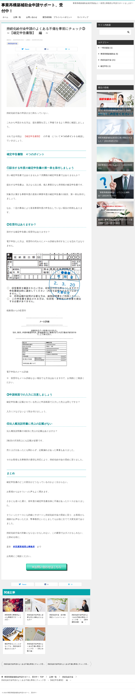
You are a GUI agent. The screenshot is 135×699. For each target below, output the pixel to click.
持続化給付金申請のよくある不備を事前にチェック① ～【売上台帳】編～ (35, 647)
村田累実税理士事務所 (24, 547)
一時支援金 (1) (106, 48)
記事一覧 (17, 17)
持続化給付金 (12, 43)
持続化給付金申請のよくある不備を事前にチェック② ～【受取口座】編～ (25, 664)
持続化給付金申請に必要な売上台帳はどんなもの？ (35, 617)
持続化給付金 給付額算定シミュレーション (57, 616)
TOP (24, 677)
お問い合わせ (31, 17)
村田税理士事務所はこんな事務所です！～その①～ (13, 617)
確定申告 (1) (105, 66)
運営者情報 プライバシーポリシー (57, 17)
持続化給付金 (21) (107, 60)
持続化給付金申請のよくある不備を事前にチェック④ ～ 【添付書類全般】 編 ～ (80, 618)
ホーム (5, 17)
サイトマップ (82, 17)
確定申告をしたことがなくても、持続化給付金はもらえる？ (13, 646)
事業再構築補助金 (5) (109, 54)
